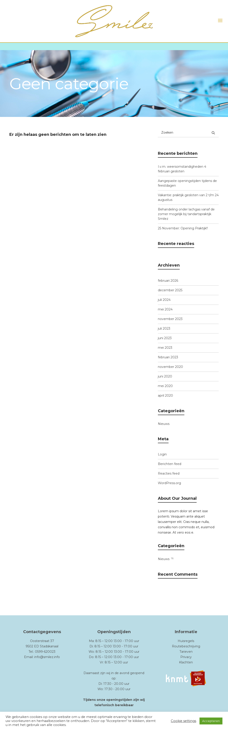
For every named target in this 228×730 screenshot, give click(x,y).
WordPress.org (169, 483)
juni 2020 (165, 376)
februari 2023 (168, 357)
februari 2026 (168, 281)
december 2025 (170, 290)
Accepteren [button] (211, 721)
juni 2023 (165, 338)
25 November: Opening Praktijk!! (183, 228)
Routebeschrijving (186, 646)
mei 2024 (165, 309)
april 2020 (165, 396)
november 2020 (170, 367)
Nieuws (163, 424)
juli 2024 (164, 300)
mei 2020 (165, 386)
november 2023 (170, 319)
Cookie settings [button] (183, 721)
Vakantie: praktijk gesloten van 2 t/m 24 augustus (188, 197)
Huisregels (186, 641)
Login (162, 454)
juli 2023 (164, 328)
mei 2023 (165, 348)
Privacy (186, 657)
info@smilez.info (47, 657)
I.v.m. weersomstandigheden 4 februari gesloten (182, 169)
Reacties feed (168, 473)
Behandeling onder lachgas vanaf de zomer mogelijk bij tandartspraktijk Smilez (186, 214)
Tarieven (186, 652)
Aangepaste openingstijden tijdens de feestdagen (187, 183)
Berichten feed (169, 464)
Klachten (186, 662)
